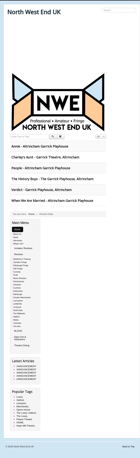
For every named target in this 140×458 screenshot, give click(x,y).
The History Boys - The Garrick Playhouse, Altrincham (52, 179)
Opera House (23, 409)
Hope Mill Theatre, (25, 425)
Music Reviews (19, 278)
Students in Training (21, 259)
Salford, (20, 400)
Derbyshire (18, 291)
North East (17, 310)
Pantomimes (18, 281)
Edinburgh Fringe (20, 265)
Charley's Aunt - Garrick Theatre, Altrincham (45, 157)
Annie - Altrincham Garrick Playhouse (39, 146)
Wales (16, 320)
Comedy (16, 272)
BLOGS (18, 330)
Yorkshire (17, 323)
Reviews (18, 254)
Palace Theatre (24, 419)
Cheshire (17, 285)
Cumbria (17, 288)
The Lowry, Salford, (26, 413)
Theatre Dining (21, 345)
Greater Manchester (22, 297)
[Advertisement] (71, 45)
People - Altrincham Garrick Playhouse (40, 168)
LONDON (17, 304)
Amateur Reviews (23, 248)
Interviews (17, 240)
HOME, (20, 422)
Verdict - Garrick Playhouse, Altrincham (41, 190)
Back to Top (128, 446)
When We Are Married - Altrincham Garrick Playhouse (52, 200)
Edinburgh (17, 294)
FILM (15, 275)
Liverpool (17, 307)
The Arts (16, 326)
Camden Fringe (20, 262)
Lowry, (19, 397)
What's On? (18, 244)
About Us (17, 234)
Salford (16, 317)
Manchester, (22, 406)
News (15, 237)
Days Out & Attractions (20, 338)
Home (17, 229)
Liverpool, (21, 403)
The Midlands (19, 313)
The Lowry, (22, 416)
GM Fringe (17, 269)
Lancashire (18, 301)
